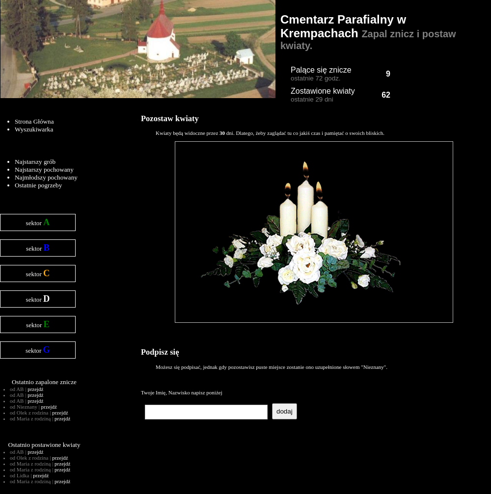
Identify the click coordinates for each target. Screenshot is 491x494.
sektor (38, 222)
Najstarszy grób (35, 161)
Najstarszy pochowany (44, 169)
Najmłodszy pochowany (46, 177)
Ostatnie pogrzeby (38, 185)
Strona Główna (34, 121)
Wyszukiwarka (34, 129)
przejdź (35, 389)
